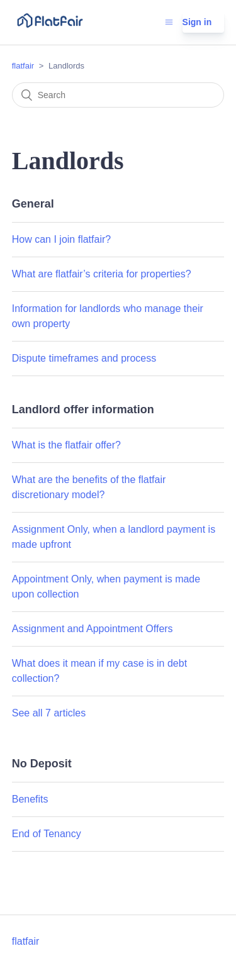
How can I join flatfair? (61, 239)
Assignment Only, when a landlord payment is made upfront (113, 537)
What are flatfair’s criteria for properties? (101, 274)
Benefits (30, 799)
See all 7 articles (49, 713)
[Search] (118, 95)
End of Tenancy (46, 833)
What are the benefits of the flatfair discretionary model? (89, 487)
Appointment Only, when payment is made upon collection (106, 586)
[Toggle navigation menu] (169, 22)
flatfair (23, 65)
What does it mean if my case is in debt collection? (99, 671)
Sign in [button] (197, 22)
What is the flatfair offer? (66, 445)
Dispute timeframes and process (84, 358)
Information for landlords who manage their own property (107, 316)
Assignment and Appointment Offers (92, 628)
